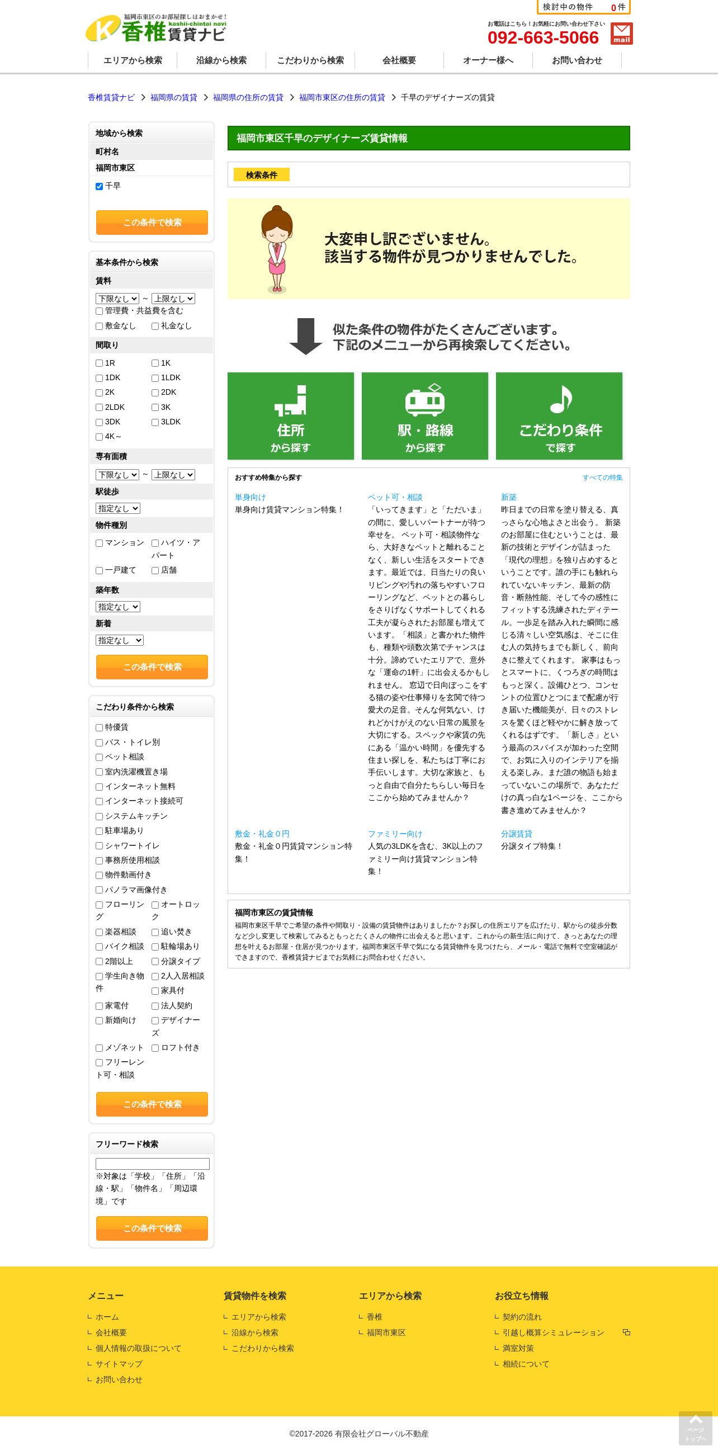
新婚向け (116, 1019)
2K (105, 391)
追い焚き (172, 931)
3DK (108, 421)
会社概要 (399, 60)
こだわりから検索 (310, 60)
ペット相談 (120, 756)
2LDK (110, 407)
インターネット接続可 (139, 800)
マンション (120, 542)
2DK (164, 391)
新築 (509, 497)
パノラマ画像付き (132, 889)
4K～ (109, 436)
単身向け (250, 497)
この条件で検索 (152, 222)
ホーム (107, 1316)
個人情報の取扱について (139, 1348)
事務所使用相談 (128, 860)
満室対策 (518, 1348)
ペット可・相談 (395, 497)
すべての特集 (603, 477)
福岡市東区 (386, 1332)
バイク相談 (120, 946)
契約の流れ (522, 1316)
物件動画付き (124, 874)
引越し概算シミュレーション (553, 1332)
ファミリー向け (395, 833)
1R (105, 362)
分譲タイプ (176, 961)
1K (161, 362)
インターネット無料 (136, 786)
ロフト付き (176, 1047)
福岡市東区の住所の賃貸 (342, 97)
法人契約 (172, 1005)
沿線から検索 (221, 60)
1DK (108, 377)
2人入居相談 (178, 975)
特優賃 (112, 726)
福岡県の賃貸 (173, 97)
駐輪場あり (176, 946)
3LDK (166, 421)
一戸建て (116, 569)
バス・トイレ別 (128, 742)
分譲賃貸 (516, 833)
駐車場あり (120, 830)
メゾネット (120, 1047)
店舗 (164, 569)
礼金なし (172, 325)
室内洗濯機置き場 (132, 771)
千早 (108, 185)
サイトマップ (119, 1363)
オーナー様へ (488, 60)
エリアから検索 (132, 60)
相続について (526, 1363)
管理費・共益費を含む (139, 310)
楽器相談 (116, 931)
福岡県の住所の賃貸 (248, 97)
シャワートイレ (128, 845)
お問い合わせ (577, 60)
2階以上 (114, 961)
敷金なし (116, 325)
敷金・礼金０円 (262, 833)
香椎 (374, 1316)
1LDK (166, 377)
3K (161, 407)
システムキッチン (132, 815)
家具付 (168, 990)
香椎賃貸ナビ (111, 97)
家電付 (112, 1005)
